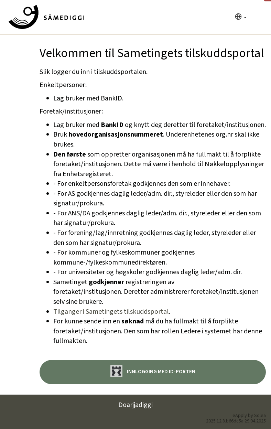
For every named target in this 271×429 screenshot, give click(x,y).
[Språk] (241, 17)
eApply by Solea (249, 415)
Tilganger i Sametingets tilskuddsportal (111, 312)
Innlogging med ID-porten (152, 371)
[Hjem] (46, 17)
